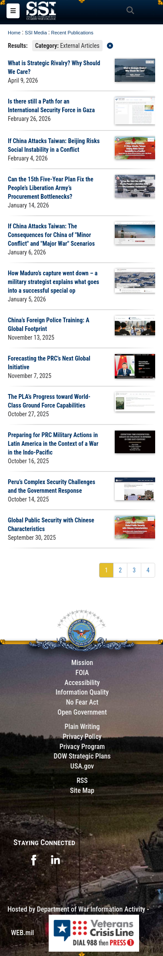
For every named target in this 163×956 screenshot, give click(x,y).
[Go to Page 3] (134, 570)
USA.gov (82, 766)
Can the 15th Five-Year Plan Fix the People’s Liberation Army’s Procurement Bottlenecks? (50, 188)
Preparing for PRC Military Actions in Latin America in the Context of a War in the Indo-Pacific (53, 443)
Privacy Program (82, 746)
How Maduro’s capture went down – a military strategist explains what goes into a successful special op (53, 282)
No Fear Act (82, 702)
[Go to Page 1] (106, 570)
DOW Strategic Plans (81, 756)
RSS (82, 780)
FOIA (82, 673)
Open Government (82, 712)
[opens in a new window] (33, 859)
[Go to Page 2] (120, 570)
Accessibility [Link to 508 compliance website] (82, 683)
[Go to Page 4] (148, 570)
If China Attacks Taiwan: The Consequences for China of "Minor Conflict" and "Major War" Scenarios (51, 235)
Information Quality (82, 692)
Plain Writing (82, 726)
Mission (82, 663)
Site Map (82, 790)
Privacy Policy (82, 736)
